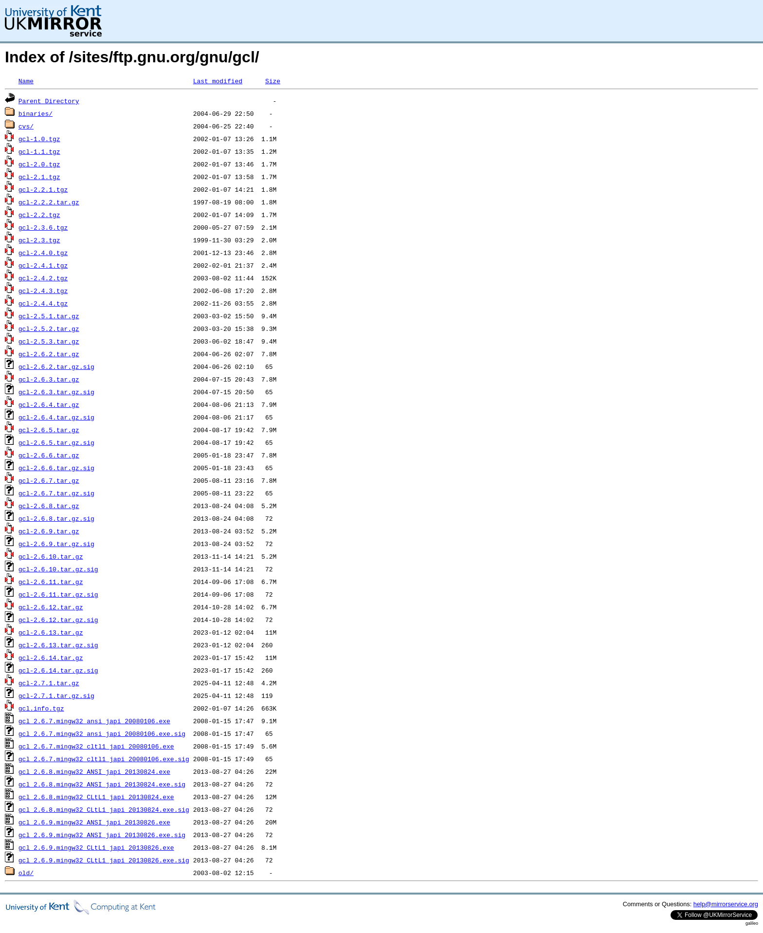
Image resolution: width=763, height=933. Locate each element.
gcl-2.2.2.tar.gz (48, 202)
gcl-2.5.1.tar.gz (48, 315)
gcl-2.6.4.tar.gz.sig (56, 417)
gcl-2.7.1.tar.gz (48, 682)
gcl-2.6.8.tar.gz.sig (56, 518)
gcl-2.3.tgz (39, 240)
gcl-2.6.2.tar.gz (48, 353)
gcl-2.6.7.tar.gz (48, 480)
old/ (26, 872)
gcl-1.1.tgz (39, 151)
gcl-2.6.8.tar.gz (48, 505)
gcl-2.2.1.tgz (43, 189)
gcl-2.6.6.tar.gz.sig (56, 467)
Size (272, 80)
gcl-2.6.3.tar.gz (48, 379)
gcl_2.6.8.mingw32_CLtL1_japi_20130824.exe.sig (103, 809)
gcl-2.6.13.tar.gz (50, 632)
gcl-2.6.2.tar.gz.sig (56, 366)
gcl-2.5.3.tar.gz (48, 341)
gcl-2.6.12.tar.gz (50, 607)
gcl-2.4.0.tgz (43, 252)
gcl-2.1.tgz (39, 176)
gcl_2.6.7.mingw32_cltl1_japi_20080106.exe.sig (103, 758)
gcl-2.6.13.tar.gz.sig (58, 644)
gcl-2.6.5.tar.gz (48, 429)
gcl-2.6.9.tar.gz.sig (56, 543)
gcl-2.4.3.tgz (43, 290)
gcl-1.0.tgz (39, 138)
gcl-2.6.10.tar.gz (50, 556)
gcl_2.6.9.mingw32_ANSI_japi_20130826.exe (94, 822)
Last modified (217, 80)
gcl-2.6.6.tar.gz (48, 455)
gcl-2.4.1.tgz (43, 265)
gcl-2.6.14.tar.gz (50, 657)
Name (26, 80)
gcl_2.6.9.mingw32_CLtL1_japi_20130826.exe (96, 847)
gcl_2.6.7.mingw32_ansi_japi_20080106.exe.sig (101, 733)
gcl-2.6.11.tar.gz (50, 581)
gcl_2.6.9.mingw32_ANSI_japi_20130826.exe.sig (101, 834)
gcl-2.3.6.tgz (43, 227)
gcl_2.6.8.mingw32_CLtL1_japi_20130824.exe (96, 796)
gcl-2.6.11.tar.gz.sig (58, 594)
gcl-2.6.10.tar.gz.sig (58, 569)
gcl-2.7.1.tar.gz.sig (56, 695)
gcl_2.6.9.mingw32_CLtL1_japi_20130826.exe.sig (103, 860)
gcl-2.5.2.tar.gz (48, 328)
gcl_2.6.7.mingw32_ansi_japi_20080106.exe (94, 720)
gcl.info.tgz (41, 708)
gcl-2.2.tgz (39, 214)
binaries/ (35, 113)
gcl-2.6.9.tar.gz (48, 531)
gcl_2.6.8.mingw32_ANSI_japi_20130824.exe (94, 771)
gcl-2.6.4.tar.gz (48, 404)
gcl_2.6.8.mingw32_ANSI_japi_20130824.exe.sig (101, 784)
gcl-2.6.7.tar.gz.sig (56, 493)
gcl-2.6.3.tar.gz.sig (56, 391)
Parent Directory (48, 100)
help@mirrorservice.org (725, 904)
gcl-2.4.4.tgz (43, 303)
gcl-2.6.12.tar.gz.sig (58, 619)
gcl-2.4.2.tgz (43, 278)
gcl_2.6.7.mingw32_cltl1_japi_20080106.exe (96, 746)
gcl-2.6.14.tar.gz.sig (58, 670)
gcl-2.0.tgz (39, 164)
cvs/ (26, 126)
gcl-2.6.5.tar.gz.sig (56, 442)
